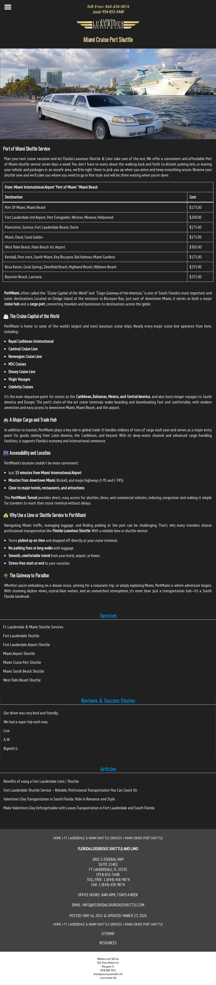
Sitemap (108, 933)
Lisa (6, 730)
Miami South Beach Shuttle (23, 671)
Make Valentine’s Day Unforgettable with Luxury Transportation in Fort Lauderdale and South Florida (79, 808)
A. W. (7, 739)
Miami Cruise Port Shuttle (108, 39)
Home (57, 838)
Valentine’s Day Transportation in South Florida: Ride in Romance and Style (59, 799)
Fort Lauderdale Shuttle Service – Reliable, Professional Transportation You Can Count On (70, 790)
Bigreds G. (11, 748)
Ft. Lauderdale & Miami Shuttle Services (33, 627)
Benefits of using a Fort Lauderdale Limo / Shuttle (41, 781)
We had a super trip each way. (26, 722)
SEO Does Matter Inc (108, 963)
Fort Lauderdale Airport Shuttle (26, 644)
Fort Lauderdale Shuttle (21, 635)
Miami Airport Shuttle (19, 653)
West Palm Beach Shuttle (22, 680)
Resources (108, 943)
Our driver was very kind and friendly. (31, 713)
